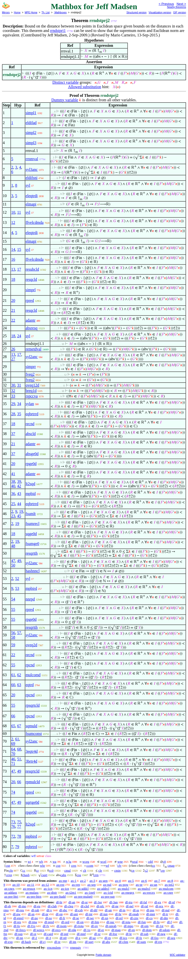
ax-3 (92, 880)
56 (13, 633)
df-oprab (110, 926)
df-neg (161, 934)
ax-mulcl (123, 888)
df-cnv (134, 918)
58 (13, 637)
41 (13, 474)
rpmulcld (33, 782)
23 (13, 516)
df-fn (156, 922)
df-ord (65, 922)
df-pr (45, 914)
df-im (72, 942)
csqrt (44, 875)
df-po (34, 918)
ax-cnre (168, 892)
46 (13, 759)
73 (13, 822)
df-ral (144, 906)
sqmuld (31, 726)
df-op (59, 914)
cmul (67, 870)
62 (19, 675)
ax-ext (60, 884)
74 (13, 792)
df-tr (165, 914)
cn (132, 870)
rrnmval (32, 159)
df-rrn (158, 942)
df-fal (143, 902)
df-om (145, 926)
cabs (63, 875)
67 (19, 726)
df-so (48, 918)
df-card (48, 934)
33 (13, 396)
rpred (30, 300)
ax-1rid (108, 892)
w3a (68, 861)
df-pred (49, 922)
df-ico (123, 938)
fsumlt (31, 514)
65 (13, 726)
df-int (88, 914)
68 (19, 749)
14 (13, 249)
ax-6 (144, 880)
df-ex (157, 902)
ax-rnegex (127, 892)
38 (13, 481)
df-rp (108, 938)
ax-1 (74, 880)
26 (13, 349)
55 (13, 609)
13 (13, 269)
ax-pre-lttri (11, 896)
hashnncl (33, 571)
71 (13, 763)
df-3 (48, 938)
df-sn (31, 914)
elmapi (31, 204)
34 (19, 404)
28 (13, 414)
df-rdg (72, 930)
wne (120, 861)
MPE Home (31, 12)
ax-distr (52, 892)
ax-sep (91, 884)
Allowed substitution (84, 87)
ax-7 (157, 880)
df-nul (166, 910)
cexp (9, 875)
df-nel (130, 906)
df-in (122, 910)
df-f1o (31, 926)
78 (19, 836)
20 (13, 300)
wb (41, 861)
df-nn (19, 938)
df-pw (17, 914)
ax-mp (63, 880)
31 (19, 385)
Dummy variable (64, 100)
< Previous (166, 4)
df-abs (106, 942)
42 (19, 486)
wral (134, 861)
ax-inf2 (169, 884)
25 (13, 504)
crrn (96, 875)
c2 (146, 870)
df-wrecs (38, 930)
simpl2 (31, 132)
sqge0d (31, 534)
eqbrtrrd (32, 414)
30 (13, 385)
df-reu (20, 910)
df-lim (95, 922)
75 (19, 822)
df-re (57, 942)
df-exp (8, 942)
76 (13, 826)
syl (28, 185)
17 (19, 269)
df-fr (62, 918)
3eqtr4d (32, 751)
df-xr (97, 934)
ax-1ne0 (90, 892)
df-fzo (155, 938)
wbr (42, 865)
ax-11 (30, 884)
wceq (85, 861)
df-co (149, 918)
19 (21, 511)
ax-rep (76, 884)
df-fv (46, 926)
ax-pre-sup (108, 896)
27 (13, 359)
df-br (118, 914)
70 (13, 754)
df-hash (26, 942)
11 (19, 212)
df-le (129, 934)
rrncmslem (54, 947)
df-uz (92, 938)
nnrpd (30, 599)
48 (13, 546)
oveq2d (31, 645)
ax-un (153, 884)
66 (13, 716)
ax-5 (131, 880)
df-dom (147, 930)
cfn (11, 870)
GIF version (179, 12)
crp (163, 870)
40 (13, 486)
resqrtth (32, 553)
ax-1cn (48, 888)
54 (13, 599)
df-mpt (150, 914)
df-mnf (81, 934)
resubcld (32, 269)
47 (13, 561)
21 (13, 310)
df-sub (144, 934)
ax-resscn (29, 888)
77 (19, 826)
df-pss (150, 910)
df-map (116, 930)
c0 (164, 861)
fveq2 (30, 374)
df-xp (104, 918)
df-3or (98, 902)
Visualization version (160, 12)
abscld (31, 434)
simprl (31, 290)
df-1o (86, 930)
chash (26, 875)
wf (107, 865)
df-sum (141, 942)
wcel (103, 861)
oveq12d (32, 385)
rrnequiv (75, 947)
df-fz (139, 938)
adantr (30, 320)
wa (54, 861)
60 (13, 685)
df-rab (35, 910)
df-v (49, 910)
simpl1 (31, 113)
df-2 (34, 938)
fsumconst (34, 733)
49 (19, 561)
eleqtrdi (32, 196)
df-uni (74, 914)
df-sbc (63, 910)
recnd (30, 424)
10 (13, 212)
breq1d (31, 391)
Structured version (136, 12)
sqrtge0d (32, 802)
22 (13, 320)
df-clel (85, 906)
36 (13, 494)
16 (13, 259)
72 (13, 836)
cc (24, 870)
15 (19, 249)
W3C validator (177, 955)
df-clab (52, 906)
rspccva (32, 396)
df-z (78, 938)
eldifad (31, 123)
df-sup (18, 934)
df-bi (59, 902)
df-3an (113, 902)
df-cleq (68, 906)
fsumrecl (32, 523)
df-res (17, 922)
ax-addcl (83, 888)
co (153, 865)
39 (19, 481)
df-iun (104, 914)
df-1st (159, 926)
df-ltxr (113, 934)
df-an (71, 902)
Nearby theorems (176, 7)
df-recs (56, 930)
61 (13, 675)
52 (17, 578)
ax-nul (107, 884)
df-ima (32, 922)
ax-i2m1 (70, 892)
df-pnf (64, 934)
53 (17, 588)
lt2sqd (30, 484)
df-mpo (128, 926)
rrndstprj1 (58, 30)
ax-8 (170, 880)
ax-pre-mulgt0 (83, 896)
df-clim (123, 942)
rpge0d (31, 464)
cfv (119, 865)
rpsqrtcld (33, 705)
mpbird (31, 588)
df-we (90, 918)
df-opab (134, 914)
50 (13, 565)
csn (8, 865)
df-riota (79, 926)
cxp (58, 865)
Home (17, 12)
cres (73, 865)
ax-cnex (9, 888)
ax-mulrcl (144, 888)
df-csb (79, 910)
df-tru (129, 902)
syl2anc (32, 357)
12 (13, 222)
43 (19, 494)
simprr (31, 366)
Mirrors (6, 12)
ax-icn (65, 888)
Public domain (103, 955)
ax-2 (83, 880)
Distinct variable (65, 82)
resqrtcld (32, 771)
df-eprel (18, 918)
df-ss (136, 910)
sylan (30, 404)
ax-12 (45, 884)
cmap (170, 865)
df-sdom (164, 930)
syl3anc (32, 169)
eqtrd (30, 685)
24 (19, 336)
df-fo (17, 926)
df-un (108, 910)
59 (13, 645)
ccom (89, 865)
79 (17, 847)
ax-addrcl (103, 888)
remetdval (33, 349)
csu (79, 875)
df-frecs (21, 930)
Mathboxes (60, 12)
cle (100, 870)
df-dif (94, 910)
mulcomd (33, 675)
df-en (131, 930)
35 (19, 414)
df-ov (94, 926)
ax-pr (139, 884)
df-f (169, 922)
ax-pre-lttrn (34, 896)
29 (13, 404)
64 (13, 749)
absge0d (32, 454)
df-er (101, 930)
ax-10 (16, 884)
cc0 (51, 870)
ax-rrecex (149, 892)
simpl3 (31, 143)
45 (19, 516)
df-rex (159, 906)
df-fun (142, 922)
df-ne (115, 906)
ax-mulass (32, 892)
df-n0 (63, 938)
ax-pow (123, 884)
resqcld (31, 279)
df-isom (61, 926)
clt (84, 870)
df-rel (119, 918)
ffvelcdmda (35, 222)
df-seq (171, 938)
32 (13, 391)
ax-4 (118, 880)
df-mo (22, 906)
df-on (80, 922)
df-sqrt (89, 942)
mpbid (31, 494)
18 (13, 279)
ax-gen (103, 880)
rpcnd (30, 665)
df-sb (7, 906)
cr (37, 870)
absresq (31, 328)
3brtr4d (31, 761)
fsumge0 (32, 544)
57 (19, 633)
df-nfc (100, 906)
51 (19, 759)
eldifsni (31, 178)
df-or (84, 902)
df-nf (171, 902)
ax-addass (10, 892)
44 (19, 504)
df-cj (43, 942)
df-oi (33, 934)
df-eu (36, 906)
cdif (150, 861)
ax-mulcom (166, 888)
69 (13, 743)
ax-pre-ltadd (58, 896)
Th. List (46, 12)
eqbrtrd (31, 847)
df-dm (164, 918)
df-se (76, 918)
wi (29, 861)
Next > (181, 4)
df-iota (126, 922)
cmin (117, 870)
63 (19, 685)
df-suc (111, 922)
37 (13, 434)
